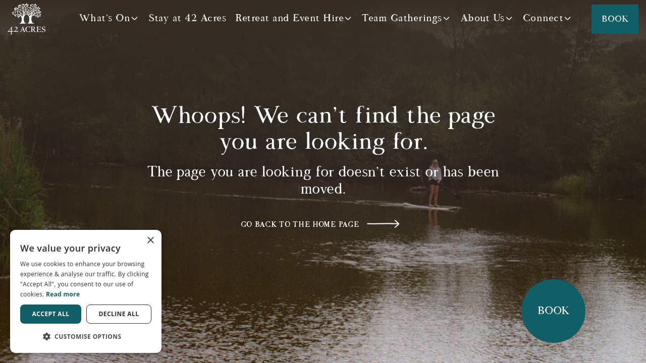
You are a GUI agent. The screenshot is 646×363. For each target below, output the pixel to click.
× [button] (150, 241)
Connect (543, 18)
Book (615, 19)
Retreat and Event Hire (289, 18)
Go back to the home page (300, 224)
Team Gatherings (402, 18)
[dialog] (86, 291)
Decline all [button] (119, 314)
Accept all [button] (51, 314)
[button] (85, 336)
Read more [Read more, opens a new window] (63, 294)
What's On (105, 18)
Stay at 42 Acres (187, 18)
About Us (482, 18)
